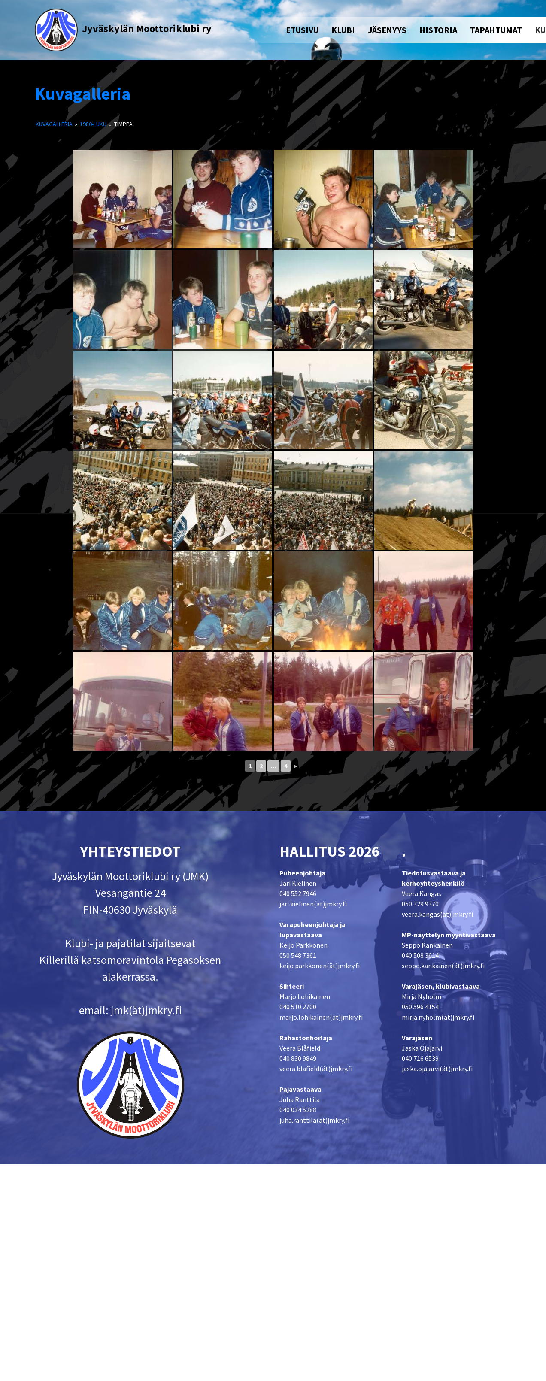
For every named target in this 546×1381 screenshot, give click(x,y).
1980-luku (93, 124)
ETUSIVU (302, 29)
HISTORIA (438, 29)
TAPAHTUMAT (496, 29)
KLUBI (343, 29)
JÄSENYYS (387, 29)
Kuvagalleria (82, 93)
